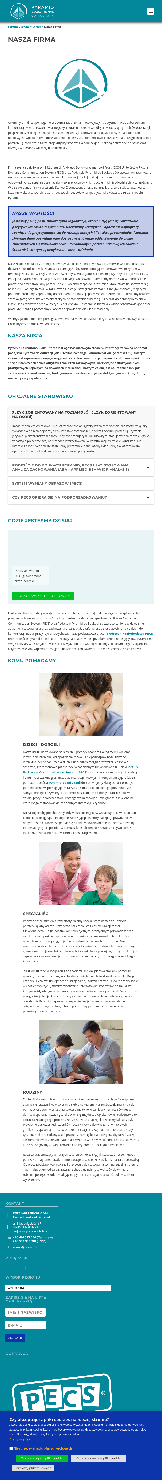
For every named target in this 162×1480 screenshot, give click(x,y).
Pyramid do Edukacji (65, 783)
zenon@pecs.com (25, 1247)
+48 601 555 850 (24, 1237)
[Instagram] (16, 1268)
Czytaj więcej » (19, 1439)
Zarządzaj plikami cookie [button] (33, 1468)
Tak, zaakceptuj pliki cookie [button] (42, 1458)
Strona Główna (19, 26)
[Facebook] (8, 1268)
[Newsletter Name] (25, 1312)
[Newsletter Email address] (25, 1325)
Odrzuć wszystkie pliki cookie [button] (98, 1458)
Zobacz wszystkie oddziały (51, 594)
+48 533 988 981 (24, 1241)
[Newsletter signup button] (15, 1338)
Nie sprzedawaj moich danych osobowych (43, 1448)
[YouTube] (24, 1268)
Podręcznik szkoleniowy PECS (130, 634)
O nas (37, 26)
